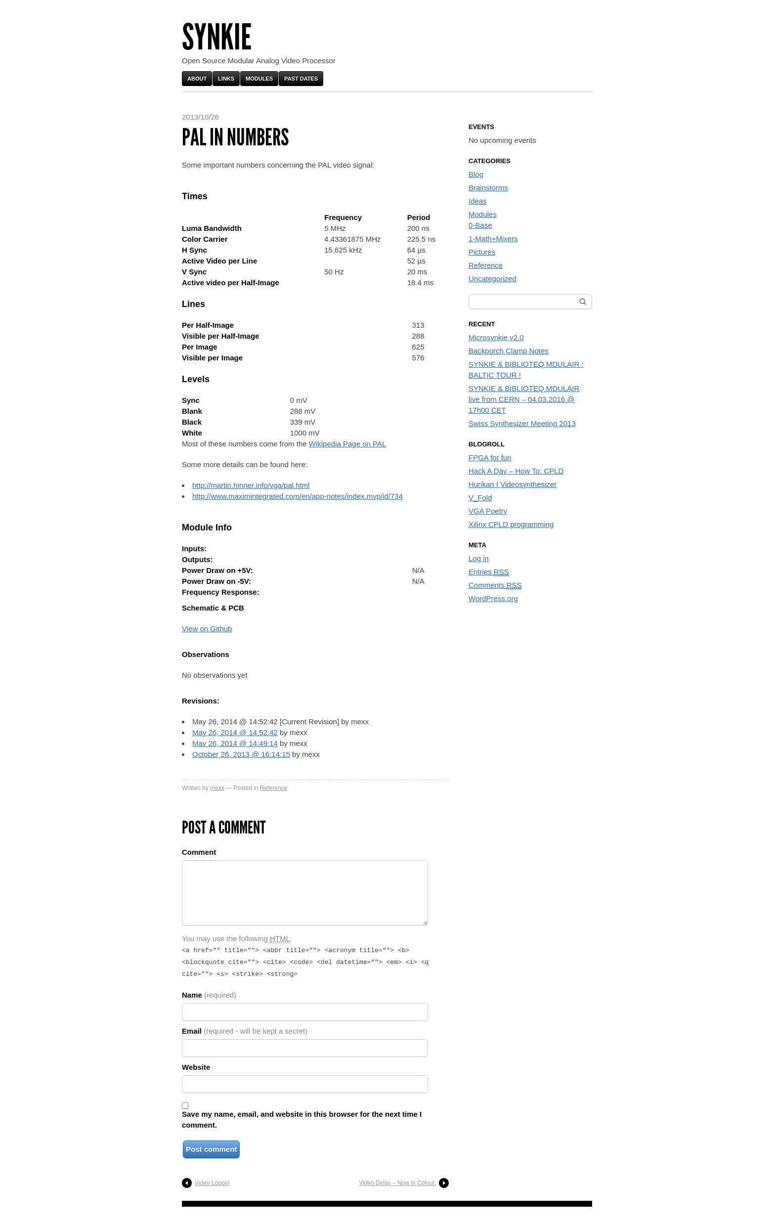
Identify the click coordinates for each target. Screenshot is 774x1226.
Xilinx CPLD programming (511, 524)
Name (209, 992)
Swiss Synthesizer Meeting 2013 (522, 423)
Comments (495, 585)
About (197, 79)
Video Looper (212, 1180)
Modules (259, 79)
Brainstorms (488, 187)
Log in (479, 558)
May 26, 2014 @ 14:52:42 (235, 732)
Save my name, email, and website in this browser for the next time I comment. (302, 1116)
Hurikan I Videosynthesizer (513, 484)
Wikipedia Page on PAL (347, 443)
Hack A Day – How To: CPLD (516, 471)
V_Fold (480, 497)
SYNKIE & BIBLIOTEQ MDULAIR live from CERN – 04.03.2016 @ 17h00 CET (524, 399)
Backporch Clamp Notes (509, 351)
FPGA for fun (490, 457)
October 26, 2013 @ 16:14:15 (241, 754)
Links (226, 79)
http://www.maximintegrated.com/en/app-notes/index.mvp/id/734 (297, 496)
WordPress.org (493, 598)
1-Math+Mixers (493, 238)
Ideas (478, 201)
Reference (273, 788)
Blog (476, 174)
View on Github (207, 628)
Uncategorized (492, 278)
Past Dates (301, 79)
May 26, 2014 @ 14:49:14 (235, 743)
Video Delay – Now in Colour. (397, 1180)
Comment (199, 852)
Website (196, 1064)
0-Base (480, 225)
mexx (217, 788)
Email (244, 1028)
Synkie (217, 37)
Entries (489, 572)
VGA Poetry (488, 511)
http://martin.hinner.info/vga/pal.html (251, 485)
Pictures (482, 252)
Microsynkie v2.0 (496, 337)
